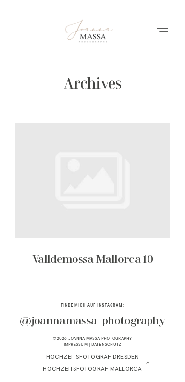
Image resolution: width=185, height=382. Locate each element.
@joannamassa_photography (92, 321)
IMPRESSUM (76, 344)
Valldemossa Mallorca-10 (92, 201)
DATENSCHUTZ (106, 344)
